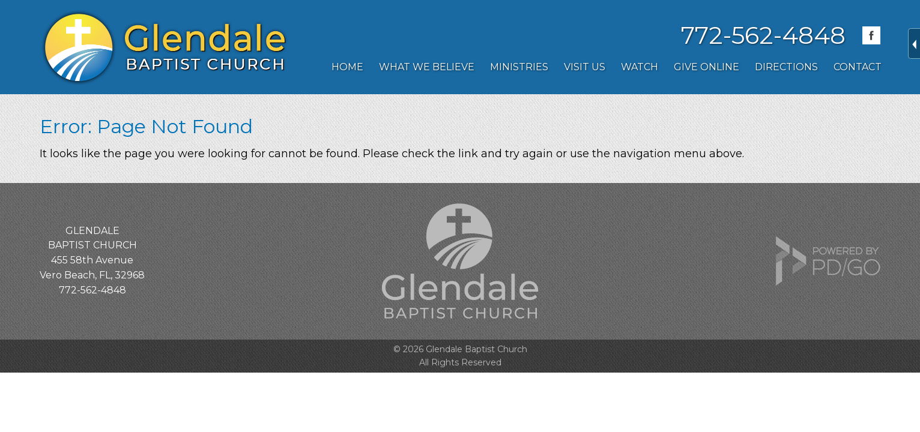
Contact (858, 67)
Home (347, 67)
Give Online (706, 67)
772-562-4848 (763, 35)
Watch (639, 67)
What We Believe (426, 67)
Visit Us (584, 67)
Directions (786, 67)
